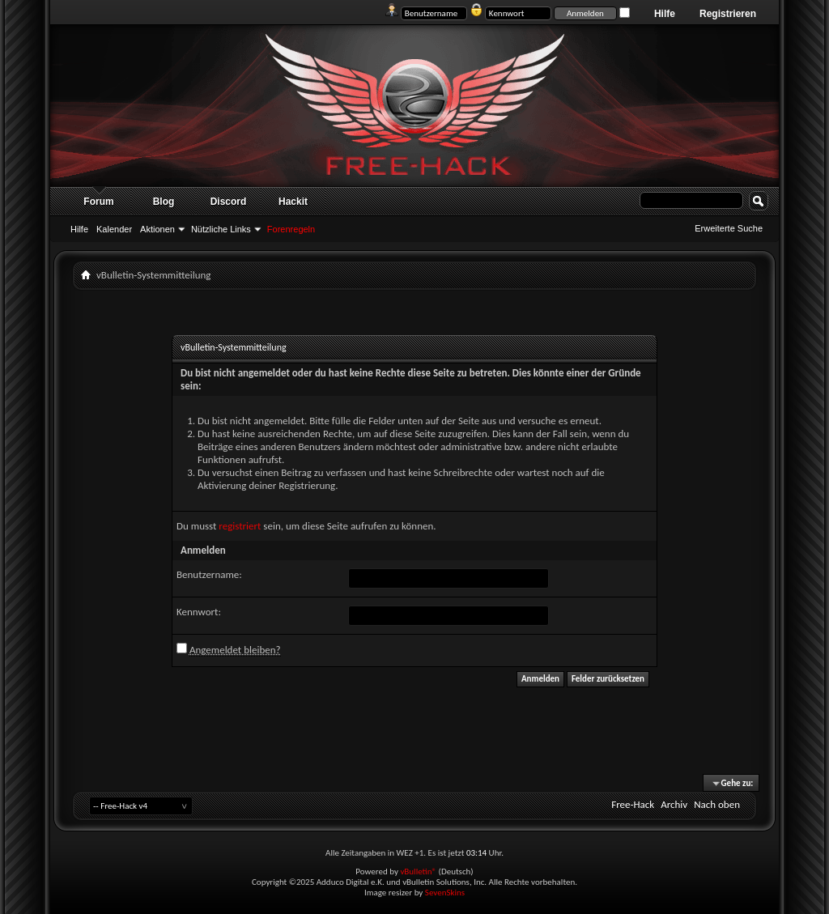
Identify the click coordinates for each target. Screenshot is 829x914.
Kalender (114, 229)
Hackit (293, 201)
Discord (228, 201)
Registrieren (727, 13)
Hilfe (664, 13)
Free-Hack (632, 804)
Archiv (674, 804)
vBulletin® (418, 871)
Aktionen (157, 229)
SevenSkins (445, 892)
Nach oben (717, 804)
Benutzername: (209, 574)
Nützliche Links (221, 229)
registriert (240, 526)
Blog (164, 201)
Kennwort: (198, 612)
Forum (98, 201)
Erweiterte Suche (729, 228)
